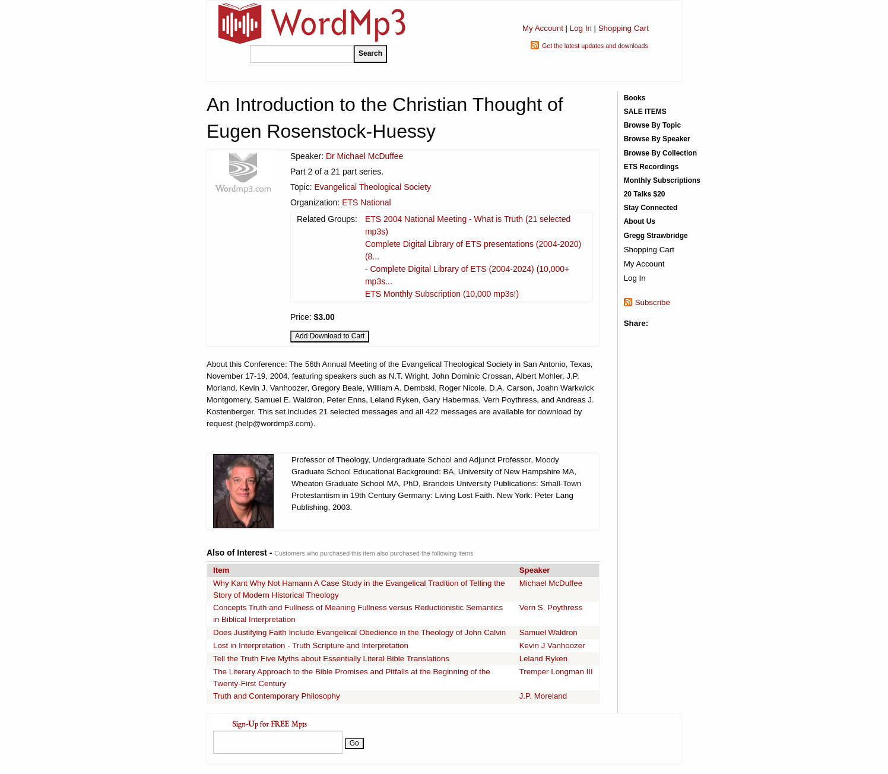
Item (221, 570)
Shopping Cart (623, 28)
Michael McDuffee (550, 583)
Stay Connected (651, 208)
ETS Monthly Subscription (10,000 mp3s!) (442, 294)
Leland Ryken (543, 658)
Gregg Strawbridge (656, 235)
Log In (581, 28)
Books (635, 98)
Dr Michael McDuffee (364, 156)
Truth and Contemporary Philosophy (276, 695)
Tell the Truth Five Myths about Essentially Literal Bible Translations (331, 658)
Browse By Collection (660, 153)
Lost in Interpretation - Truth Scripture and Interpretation (310, 645)
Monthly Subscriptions (662, 180)
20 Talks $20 (644, 194)
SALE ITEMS (645, 111)
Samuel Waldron (548, 632)
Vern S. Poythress (551, 607)
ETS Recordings (651, 167)
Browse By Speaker (657, 139)
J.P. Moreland (543, 695)
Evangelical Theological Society (372, 187)
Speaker (534, 570)
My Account (542, 28)
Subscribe (652, 302)
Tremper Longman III (556, 671)
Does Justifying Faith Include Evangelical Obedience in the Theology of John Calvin (359, 632)
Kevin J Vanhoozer (552, 645)
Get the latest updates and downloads (595, 45)
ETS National (366, 202)
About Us (639, 221)
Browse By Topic (652, 125)
